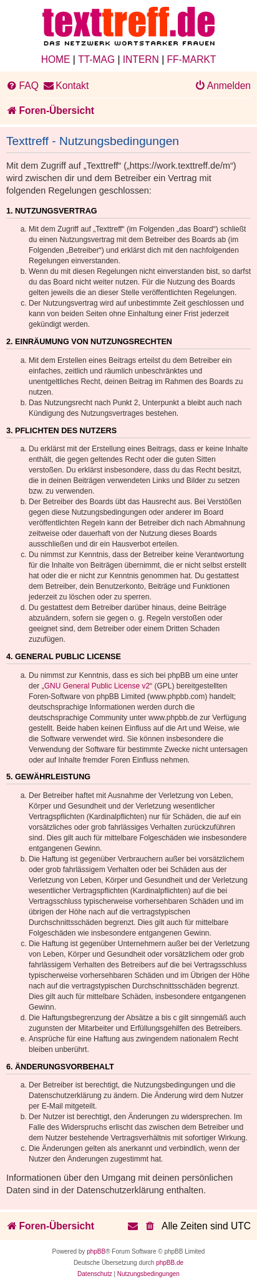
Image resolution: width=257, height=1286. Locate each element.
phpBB (96, 1251)
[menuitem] (22, 85)
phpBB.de (169, 1262)
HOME (55, 59)
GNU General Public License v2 (97, 686)
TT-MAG (96, 59)
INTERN (141, 59)
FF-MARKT (191, 59)
